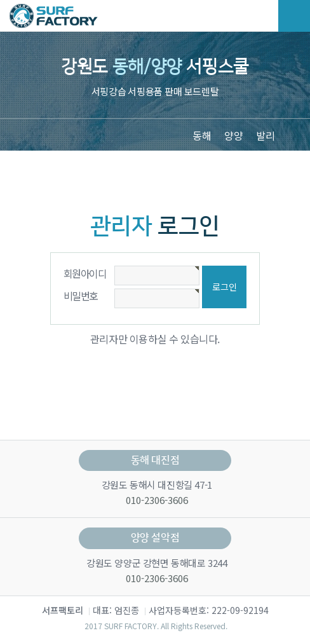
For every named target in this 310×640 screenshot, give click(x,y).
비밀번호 (81, 295)
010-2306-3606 (155, 500)
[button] (291, 134)
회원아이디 (85, 273)
